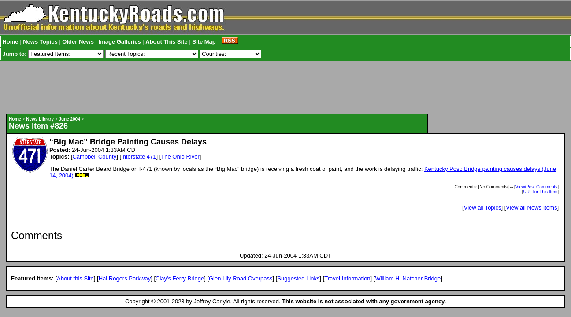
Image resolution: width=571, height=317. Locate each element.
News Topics (40, 41)
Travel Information (347, 278)
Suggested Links (298, 278)
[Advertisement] (216, 87)
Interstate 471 (138, 156)
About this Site (75, 278)
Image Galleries (120, 41)
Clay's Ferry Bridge (180, 278)
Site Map (203, 41)
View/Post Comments (536, 186)
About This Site (166, 41)
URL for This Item (540, 191)
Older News (78, 41)
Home (10, 41)
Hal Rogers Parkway (125, 278)
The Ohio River (180, 156)
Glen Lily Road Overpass (241, 278)
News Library (40, 119)
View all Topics (482, 207)
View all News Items (531, 207)
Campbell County (94, 156)
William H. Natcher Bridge (408, 278)
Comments (36, 235)
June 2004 (69, 119)
